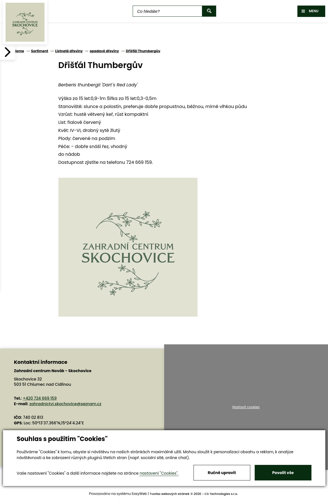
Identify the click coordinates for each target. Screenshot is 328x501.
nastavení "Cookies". (159, 473)
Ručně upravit (222, 472)
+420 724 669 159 (40, 398)
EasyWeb (139, 493)
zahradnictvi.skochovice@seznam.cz (65, 404)
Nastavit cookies (246, 407)
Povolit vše (283, 472)
